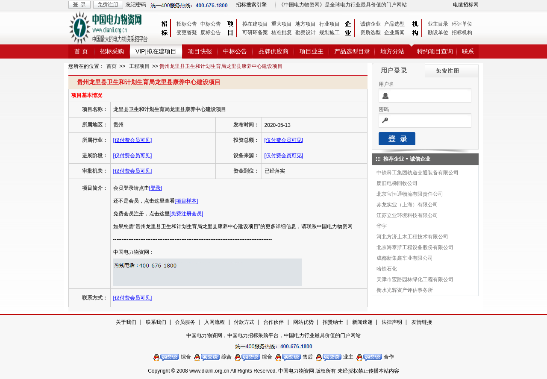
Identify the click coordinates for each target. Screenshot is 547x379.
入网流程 (214, 322)
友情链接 (422, 322)
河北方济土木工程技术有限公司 (412, 237)
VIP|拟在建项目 (155, 51)
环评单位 (462, 24)
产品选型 (394, 24)
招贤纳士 (333, 322)
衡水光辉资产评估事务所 (404, 290)
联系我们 (156, 322)
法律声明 (392, 322)
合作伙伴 (273, 322)
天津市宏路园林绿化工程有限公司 (414, 279)
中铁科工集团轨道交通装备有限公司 (417, 173)
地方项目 (305, 24)
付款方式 (244, 322)
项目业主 (311, 51)
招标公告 (186, 24)
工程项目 (139, 66)
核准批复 (281, 32)
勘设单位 (438, 32)
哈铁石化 (386, 269)
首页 (111, 66)
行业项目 (329, 24)
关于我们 (126, 322)
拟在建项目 (255, 24)
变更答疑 (186, 32)
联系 (468, 51)
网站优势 (303, 322)
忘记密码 (136, 5)
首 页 (81, 51)
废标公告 (210, 32)
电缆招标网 (466, 5)
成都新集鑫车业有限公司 (404, 258)
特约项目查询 (435, 51)
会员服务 (185, 322)
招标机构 (462, 32)
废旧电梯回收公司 (397, 183)
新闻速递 (362, 322)
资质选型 (370, 32)
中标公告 (210, 24)
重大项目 (281, 24)
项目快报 (200, 51)
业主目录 (438, 24)
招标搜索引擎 (251, 5)
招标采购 (112, 51)
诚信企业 (370, 24)
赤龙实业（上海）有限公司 (407, 205)
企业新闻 (394, 32)
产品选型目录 (352, 51)
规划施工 (329, 32)
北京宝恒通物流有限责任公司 (409, 194)
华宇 (381, 226)
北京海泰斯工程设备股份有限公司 (414, 247)
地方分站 (392, 51)
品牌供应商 (273, 51)
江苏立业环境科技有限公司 (407, 215)
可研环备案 (255, 32)
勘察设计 (305, 32)
